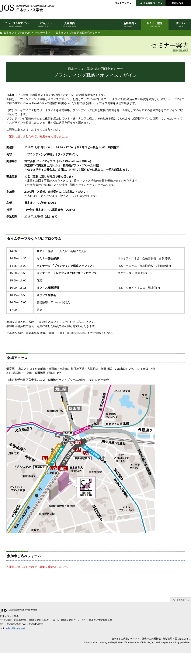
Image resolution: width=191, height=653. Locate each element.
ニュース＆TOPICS (16, 24)
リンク (180, 24)
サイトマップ (125, 3)
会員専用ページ (151, 3)
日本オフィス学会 (27, 8)
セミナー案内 (43, 32)
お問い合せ (178, 3)
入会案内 (69, 24)
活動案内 (129, 24)
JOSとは (44, 24)
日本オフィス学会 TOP (17, 32)
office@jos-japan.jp (16, 628)
